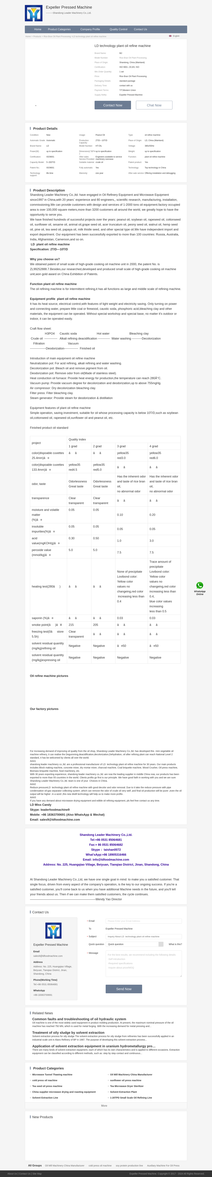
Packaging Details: (103, 81)
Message (92, 953)
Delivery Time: (101, 85)
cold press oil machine (100, 1165)
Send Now (124, 989)
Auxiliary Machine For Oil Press (163, 1165)
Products (37, 36)
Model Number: (101, 58)
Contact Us (140, 29)
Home (37, 29)
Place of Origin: (101, 62)
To (90, 928)
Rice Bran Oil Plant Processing (57, 36)
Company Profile (91, 29)
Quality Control (118, 29)
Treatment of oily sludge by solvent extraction (68, 1032)
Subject (91, 936)
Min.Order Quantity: (103, 72)
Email (90, 921)
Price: (97, 76)
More (104, 1105)
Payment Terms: (102, 90)
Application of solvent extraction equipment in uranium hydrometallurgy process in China (94, 1046)
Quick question (96, 944)
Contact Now (112, 105)
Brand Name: (100, 53)
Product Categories (61, 29)
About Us (12, 1173)
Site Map (37, 1173)
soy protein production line (129, 1165)
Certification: (100, 67)
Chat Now (154, 105)
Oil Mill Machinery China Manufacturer (64, 1165)
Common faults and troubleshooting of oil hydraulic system (79, 1019)
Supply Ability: (101, 95)
